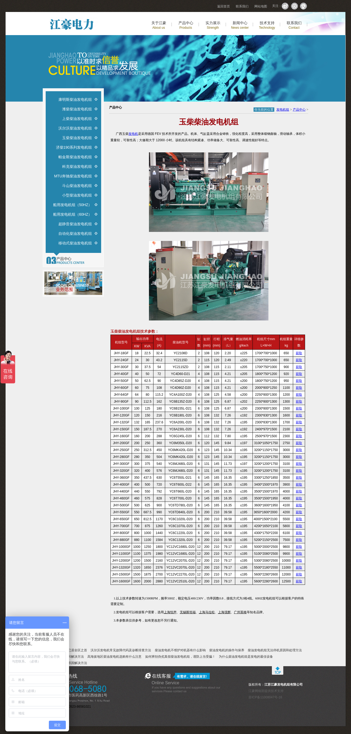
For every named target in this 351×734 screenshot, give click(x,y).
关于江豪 (158, 25)
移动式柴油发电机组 (75, 243)
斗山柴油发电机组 (77, 186)
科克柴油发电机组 (77, 166)
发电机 (133, 134)
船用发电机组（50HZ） (72, 205)
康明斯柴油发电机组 (75, 99)
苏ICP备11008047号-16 (265, 697)
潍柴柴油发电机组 (77, 109)
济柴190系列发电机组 (74, 147)
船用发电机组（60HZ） (72, 214)
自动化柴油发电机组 (75, 233)
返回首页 (223, 6)
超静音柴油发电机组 (75, 224)
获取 (299, 353)
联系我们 (242, 6)
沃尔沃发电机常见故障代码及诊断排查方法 (121, 650)
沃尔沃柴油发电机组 (75, 128)
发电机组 (282, 109)
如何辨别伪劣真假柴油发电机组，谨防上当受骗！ (180, 656)
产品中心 (185, 25)
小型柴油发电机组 (77, 195)
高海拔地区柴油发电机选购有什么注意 (114, 656)
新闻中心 (240, 25)
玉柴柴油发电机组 (77, 138)
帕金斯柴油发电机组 (75, 157)
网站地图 (260, 6)
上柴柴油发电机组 (77, 118)
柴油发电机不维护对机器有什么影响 (180, 650)
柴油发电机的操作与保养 (226, 650)
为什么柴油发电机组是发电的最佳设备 (246, 656)
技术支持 (267, 25)
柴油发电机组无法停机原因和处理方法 (275, 650)
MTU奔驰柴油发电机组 (73, 176)
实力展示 (213, 25)
